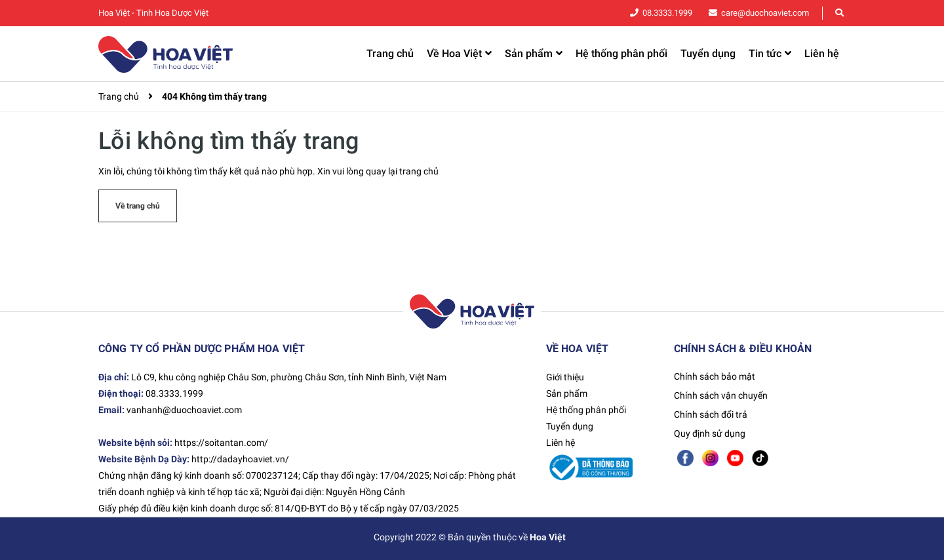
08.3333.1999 (667, 13)
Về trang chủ (137, 205)
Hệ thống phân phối (586, 410)
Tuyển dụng (569, 426)
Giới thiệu (565, 377)
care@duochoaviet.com (765, 13)
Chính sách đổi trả (710, 414)
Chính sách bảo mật (714, 376)
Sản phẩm (566, 393)
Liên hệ (560, 442)
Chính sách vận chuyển (721, 395)
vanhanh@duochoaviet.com (184, 410)
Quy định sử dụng (709, 433)
